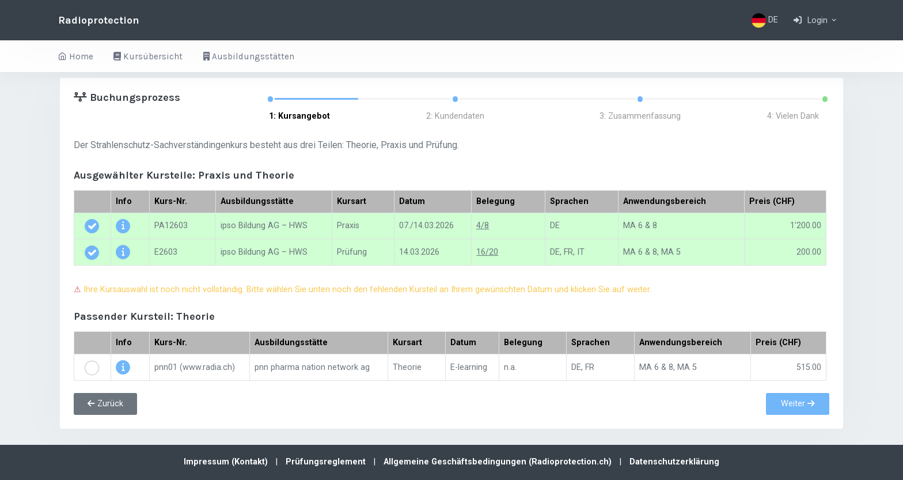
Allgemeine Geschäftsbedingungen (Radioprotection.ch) (499, 462)
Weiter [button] (798, 404)
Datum (412, 201)
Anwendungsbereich (664, 201)
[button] (816, 20)
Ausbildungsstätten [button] (248, 56)
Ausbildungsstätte (257, 201)
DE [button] (765, 20)
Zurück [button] (105, 404)
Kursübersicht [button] (148, 56)
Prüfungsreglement (327, 462)
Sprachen (569, 201)
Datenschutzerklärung (674, 462)
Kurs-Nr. (170, 201)
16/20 (487, 252)
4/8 (482, 225)
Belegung (495, 201)
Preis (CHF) (772, 201)
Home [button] (75, 56)
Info (124, 201)
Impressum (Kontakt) (227, 462)
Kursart (351, 201)
